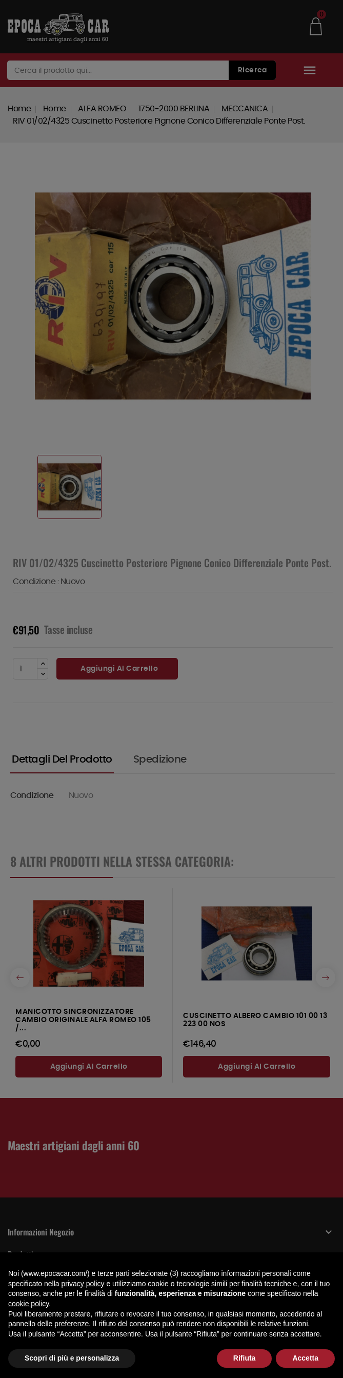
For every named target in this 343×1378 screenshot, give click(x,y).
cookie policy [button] (28, 1304)
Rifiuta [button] (244, 1358)
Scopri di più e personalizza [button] (72, 1358)
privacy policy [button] (83, 1284)
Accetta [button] (305, 1358)
